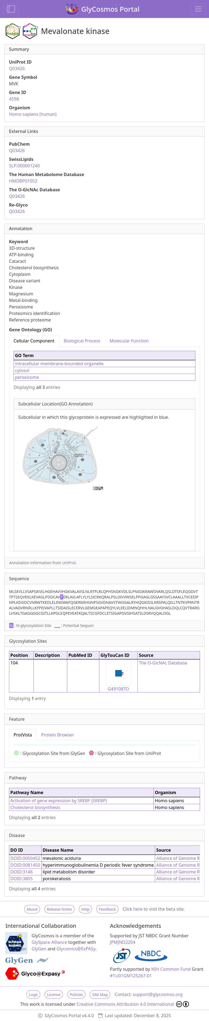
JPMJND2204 (122, 942)
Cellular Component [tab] (34, 341)
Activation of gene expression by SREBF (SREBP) (58, 801)
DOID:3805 (21, 879)
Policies (76, 994)
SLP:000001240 (24, 166)
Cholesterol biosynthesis (35, 807)
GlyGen (39, 949)
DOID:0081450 (25, 865)
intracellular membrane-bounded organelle (59, 364)
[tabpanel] (104, 448)
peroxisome (27, 377)
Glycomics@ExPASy (76, 949)
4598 (14, 99)
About (32, 909)
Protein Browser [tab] (57, 735)
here (137, 909)
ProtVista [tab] (23, 735)
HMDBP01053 (23, 181)
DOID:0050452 (25, 858)
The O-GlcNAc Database (163, 663)
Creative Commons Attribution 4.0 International (132, 1004)
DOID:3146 (21, 872)
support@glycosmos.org (157, 994)
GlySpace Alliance (49, 942)
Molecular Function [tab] (129, 341)
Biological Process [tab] (82, 341)
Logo (33, 994)
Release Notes (59, 909)
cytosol (22, 370)
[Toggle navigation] (198, 9)
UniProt (69, 562)
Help (85, 909)
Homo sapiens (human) (33, 114)
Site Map (100, 994)
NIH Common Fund (171, 969)
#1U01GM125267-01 (131, 976)
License (53, 994)
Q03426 (17, 68)
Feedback (107, 909)
